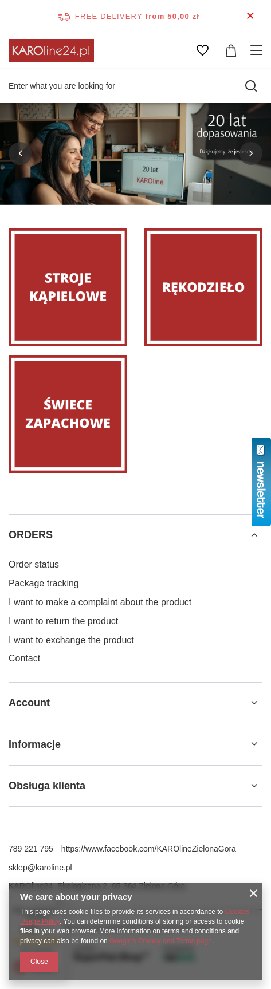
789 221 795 (31, 848)
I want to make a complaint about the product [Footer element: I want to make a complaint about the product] (100, 602)
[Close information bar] (250, 16)
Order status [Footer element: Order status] (34, 564)
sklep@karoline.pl (40, 867)
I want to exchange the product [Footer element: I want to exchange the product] (71, 640)
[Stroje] (68, 287)
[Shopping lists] (202, 50)
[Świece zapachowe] (68, 414)
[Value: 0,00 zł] (231, 50)
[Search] (251, 86)
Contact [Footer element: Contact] (24, 658)
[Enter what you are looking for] (135, 85)
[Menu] (258, 50)
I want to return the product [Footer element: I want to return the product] (63, 621)
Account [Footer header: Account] (29, 702)
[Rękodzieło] (203, 287)
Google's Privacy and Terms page (160, 941)
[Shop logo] (51, 50)
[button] (20, 153)
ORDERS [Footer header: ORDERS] (31, 535)
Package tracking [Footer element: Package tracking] (44, 583)
